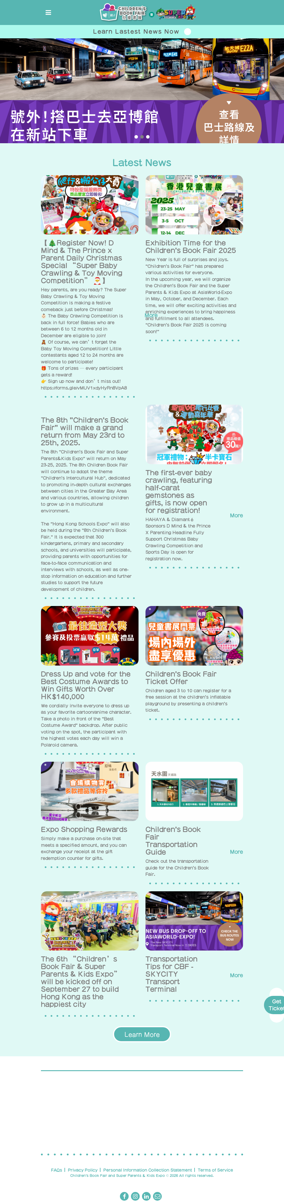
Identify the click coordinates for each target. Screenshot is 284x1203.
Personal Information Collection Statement (147, 1170)
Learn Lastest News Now (142, 31)
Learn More (142, 1034)
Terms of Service (215, 1170)
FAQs (56, 1170)
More (231, 515)
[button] (136, 137)
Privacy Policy (83, 1170)
